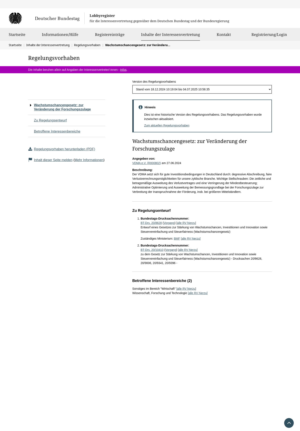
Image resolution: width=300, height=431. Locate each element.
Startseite (17, 36)
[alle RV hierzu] (186, 223)
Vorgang (169, 223)
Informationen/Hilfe (60, 36)
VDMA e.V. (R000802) (146, 163)
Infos (123, 69)
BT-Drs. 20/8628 (151, 223)
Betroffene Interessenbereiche (57, 131)
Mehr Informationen (89, 160)
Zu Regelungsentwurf (50, 120)
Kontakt (224, 36)
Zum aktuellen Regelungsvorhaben (166, 125)
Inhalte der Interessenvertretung (170, 34)
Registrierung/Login (269, 36)
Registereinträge (110, 36)
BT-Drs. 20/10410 (152, 250)
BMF (177, 238)
